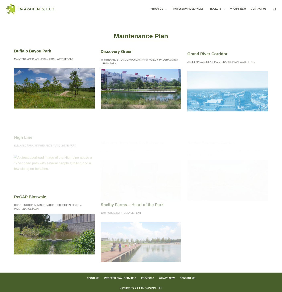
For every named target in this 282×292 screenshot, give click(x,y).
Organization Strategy (142, 60)
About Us (159, 9)
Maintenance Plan (26, 59)
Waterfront (65, 59)
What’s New (238, 8)
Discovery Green (117, 52)
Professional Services (188, 8)
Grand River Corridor (207, 57)
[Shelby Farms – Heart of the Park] (141, 251)
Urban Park (47, 59)
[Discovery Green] (141, 90)
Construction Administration (34, 207)
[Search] (274, 9)
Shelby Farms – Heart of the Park (132, 214)
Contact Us (259, 8)
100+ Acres (108, 222)
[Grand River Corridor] (227, 95)
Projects (218, 9)
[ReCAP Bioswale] (54, 236)
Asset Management (200, 65)
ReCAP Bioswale (30, 199)
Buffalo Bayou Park (32, 51)
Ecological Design (68, 207)
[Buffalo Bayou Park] (54, 88)
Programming (168, 60)
